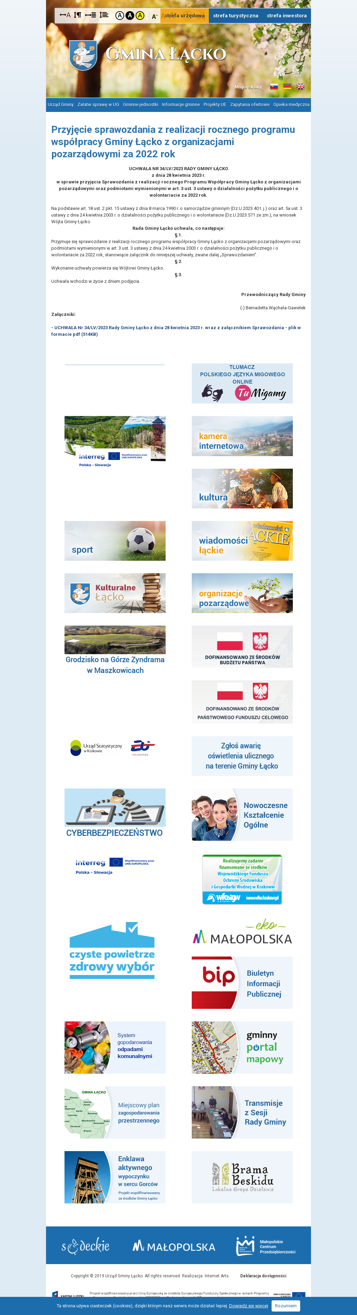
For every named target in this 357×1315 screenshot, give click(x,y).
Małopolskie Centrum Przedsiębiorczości (265, 1245)
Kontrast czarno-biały (130, 15)
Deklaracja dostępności (263, 1275)
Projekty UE (215, 104)
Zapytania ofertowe (249, 104)
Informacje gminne (181, 104)
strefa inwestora (287, 16)
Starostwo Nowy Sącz (85, 1246)
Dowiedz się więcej (248, 1305)
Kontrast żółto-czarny (140, 15)
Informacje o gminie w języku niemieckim (287, 87)
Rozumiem (286, 1305)
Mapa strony (248, 87)
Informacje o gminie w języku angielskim (300, 87)
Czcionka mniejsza (155, 15)
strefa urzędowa (185, 16)
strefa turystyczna (235, 16)
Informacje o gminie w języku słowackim (274, 87)
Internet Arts (217, 1275)
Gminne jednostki (140, 104)
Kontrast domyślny (119, 15)
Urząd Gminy (61, 104)
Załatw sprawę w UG (98, 104)
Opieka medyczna (291, 104)
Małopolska (174, 1244)
